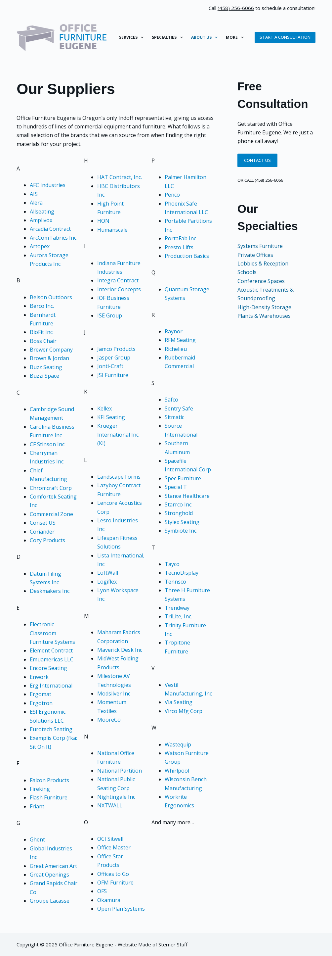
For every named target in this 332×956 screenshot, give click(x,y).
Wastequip (178, 744)
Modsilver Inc (113, 693)
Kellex (104, 408)
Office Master (114, 847)
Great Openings (49, 874)
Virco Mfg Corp (183, 711)
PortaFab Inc (180, 238)
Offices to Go (113, 874)
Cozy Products (47, 540)
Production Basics (187, 256)
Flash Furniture (48, 797)
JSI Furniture (112, 375)
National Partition (119, 770)
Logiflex (107, 581)
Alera (36, 202)
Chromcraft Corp (51, 488)
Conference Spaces (261, 281)
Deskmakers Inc (49, 591)
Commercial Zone (51, 514)
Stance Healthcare (187, 496)
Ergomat (40, 694)
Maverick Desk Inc (119, 649)
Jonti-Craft (110, 366)
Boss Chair (43, 341)
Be (33, 297)
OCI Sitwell (110, 838)
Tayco (172, 564)
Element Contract (51, 650)
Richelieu (176, 349)
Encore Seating (48, 668)
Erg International (51, 685)
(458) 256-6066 (236, 8)
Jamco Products (116, 349)
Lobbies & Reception (262, 263)
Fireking (40, 788)
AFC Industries (47, 185)
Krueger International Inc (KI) (118, 434)
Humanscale (112, 229)
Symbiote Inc (180, 530)
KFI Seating (111, 417)
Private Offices (255, 255)
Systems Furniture (260, 246)
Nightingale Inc (116, 796)
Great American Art (53, 866)
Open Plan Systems (121, 908)
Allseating (42, 211)
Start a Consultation (285, 37)
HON (103, 220)
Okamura (108, 900)
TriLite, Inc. (178, 616)
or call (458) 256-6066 (260, 180)
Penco (172, 194)
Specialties (168, 37)
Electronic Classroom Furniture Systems (52, 633)
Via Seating (178, 702)
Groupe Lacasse (49, 900)
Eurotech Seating (51, 729)
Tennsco (175, 581)
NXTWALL (109, 805)
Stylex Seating (182, 522)
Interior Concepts (119, 289)
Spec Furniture (183, 478)
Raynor (174, 331)
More (236, 37)
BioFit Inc (41, 332)
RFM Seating (180, 340)
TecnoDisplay (181, 572)
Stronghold (179, 513)
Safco (171, 399)
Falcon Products (49, 780)
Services (132, 37)
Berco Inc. (42, 306)
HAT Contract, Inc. (119, 177)
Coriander (42, 531)
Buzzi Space (44, 375)
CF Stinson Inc (47, 444)
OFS (102, 891)
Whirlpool (177, 770)
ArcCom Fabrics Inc (53, 237)
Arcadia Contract (50, 228)
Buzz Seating (46, 367)
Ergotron (41, 703)
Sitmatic (174, 417)
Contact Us (257, 160)
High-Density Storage (264, 307)
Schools (247, 272)
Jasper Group (113, 357)
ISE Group (109, 315)
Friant (37, 806)
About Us (205, 37)
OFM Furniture (115, 882)
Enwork (39, 677)
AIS (34, 194)
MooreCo (109, 719)
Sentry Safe (179, 408)
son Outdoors (55, 297)
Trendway (177, 607)
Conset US (43, 522)
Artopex (40, 246)
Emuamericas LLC (51, 659)
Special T (176, 487)
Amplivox (41, 220)
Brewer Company (51, 349)
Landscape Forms (119, 476)
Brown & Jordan (49, 358)
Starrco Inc (178, 504)
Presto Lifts (179, 247)
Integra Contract (118, 280)
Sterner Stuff (172, 944)
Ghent (37, 839)
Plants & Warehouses (264, 315)
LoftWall (107, 572)
